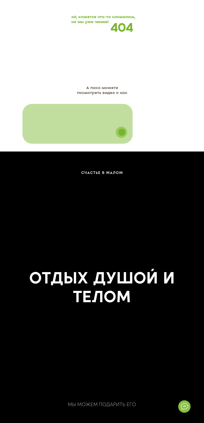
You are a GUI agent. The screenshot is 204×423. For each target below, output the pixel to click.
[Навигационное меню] (197, 7)
